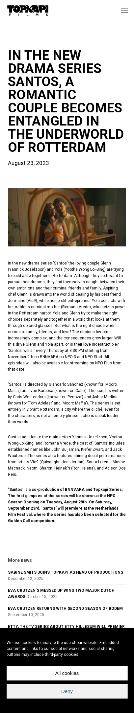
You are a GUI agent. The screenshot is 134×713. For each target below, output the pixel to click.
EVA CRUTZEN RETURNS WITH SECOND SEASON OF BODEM (65, 608)
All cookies (67, 673)
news (18, 37)
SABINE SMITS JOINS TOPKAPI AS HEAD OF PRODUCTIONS (65, 572)
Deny (67, 691)
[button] (124, 10)
